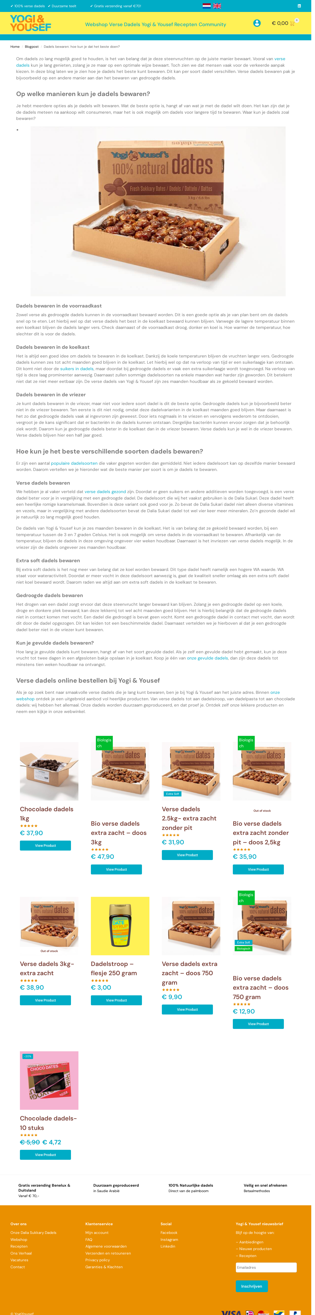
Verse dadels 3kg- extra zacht (47, 968)
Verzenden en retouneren (108, 1253)
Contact (17, 1266)
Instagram (169, 1239)
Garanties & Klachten (104, 1266)
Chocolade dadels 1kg (46, 814)
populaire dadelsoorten (74, 463)
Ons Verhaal (21, 1253)
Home (15, 47)
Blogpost (32, 47)
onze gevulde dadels (207, 658)
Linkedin (168, 1246)
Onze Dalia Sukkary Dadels (33, 1232)
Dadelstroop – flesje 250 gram (114, 968)
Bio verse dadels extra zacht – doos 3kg (119, 832)
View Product (45, 846)
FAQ (88, 1239)
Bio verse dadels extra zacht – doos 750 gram (261, 987)
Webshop (18, 1239)
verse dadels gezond (105, 491)
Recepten (19, 1246)
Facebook (169, 1232)
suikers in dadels (77, 368)
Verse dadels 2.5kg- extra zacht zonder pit (189, 818)
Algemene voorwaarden (106, 1246)
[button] (286, 23)
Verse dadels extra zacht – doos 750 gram (189, 973)
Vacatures (19, 1260)
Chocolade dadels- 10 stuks (48, 1123)
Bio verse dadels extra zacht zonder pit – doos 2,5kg (261, 832)
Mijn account (97, 1232)
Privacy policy (97, 1260)
